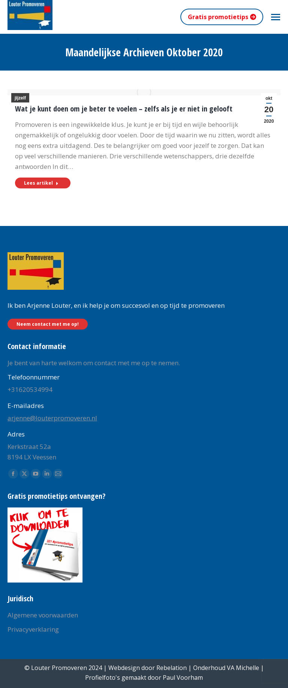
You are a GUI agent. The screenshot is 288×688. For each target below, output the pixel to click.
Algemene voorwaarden (43, 615)
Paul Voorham (183, 677)
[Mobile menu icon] (275, 17)
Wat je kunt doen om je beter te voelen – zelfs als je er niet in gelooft (123, 109)
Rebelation (171, 668)
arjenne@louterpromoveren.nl (52, 418)
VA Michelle (243, 668)
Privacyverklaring (33, 629)
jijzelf (20, 98)
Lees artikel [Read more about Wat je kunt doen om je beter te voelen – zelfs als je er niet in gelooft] (41, 183)
